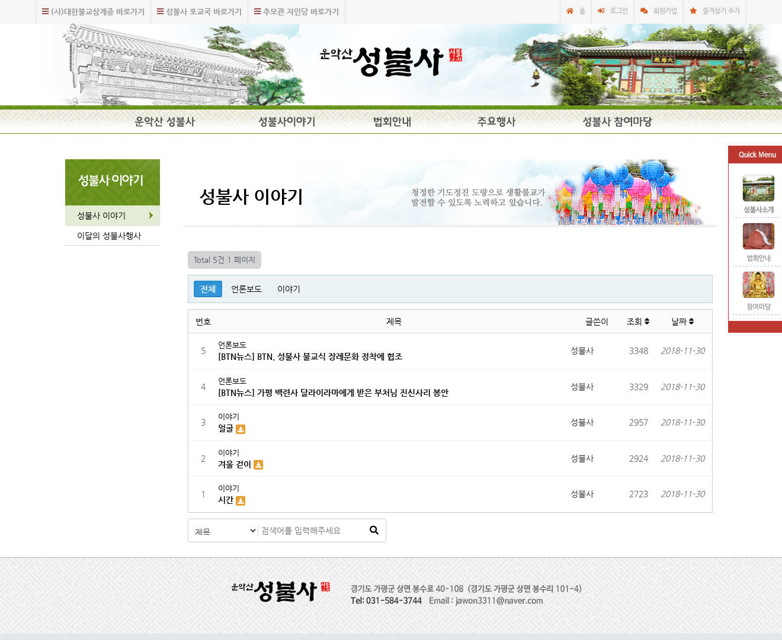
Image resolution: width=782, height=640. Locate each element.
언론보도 (246, 289)
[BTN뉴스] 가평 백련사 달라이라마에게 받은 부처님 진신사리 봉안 (333, 392)
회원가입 (665, 11)
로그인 (619, 11)
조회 (638, 321)
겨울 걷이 (236, 464)
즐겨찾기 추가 (721, 11)
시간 (227, 499)
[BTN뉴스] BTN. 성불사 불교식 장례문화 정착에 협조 (310, 356)
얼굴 (227, 428)
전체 (208, 289)
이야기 (288, 289)
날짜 (682, 321)
